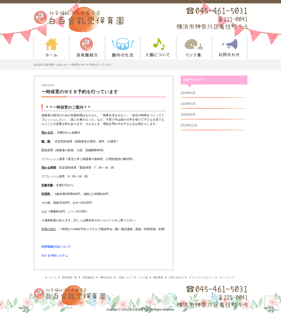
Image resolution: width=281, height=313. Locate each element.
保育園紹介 (87, 47)
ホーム (51, 47)
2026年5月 (188, 103)
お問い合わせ (229, 47)
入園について (158, 47)
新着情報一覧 (69, 277)
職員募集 (158, 277)
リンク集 (194, 47)
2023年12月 (189, 125)
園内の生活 (122, 47)
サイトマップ (226, 277)
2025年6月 (188, 114)
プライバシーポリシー (201, 277)
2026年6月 (188, 93)
